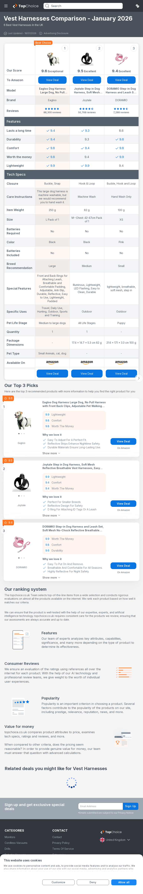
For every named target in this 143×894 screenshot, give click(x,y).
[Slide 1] (21, 433)
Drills (7, 848)
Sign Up (130, 806)
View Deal (52, 80)
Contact (57, 837)
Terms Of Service (63, 848)
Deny (93, 882)
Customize (58, 882)
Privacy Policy (61, 842)
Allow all (123, 882)
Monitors (10, 837)
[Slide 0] (18, 433)
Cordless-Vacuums (16, 842)
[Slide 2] (24, 433)
